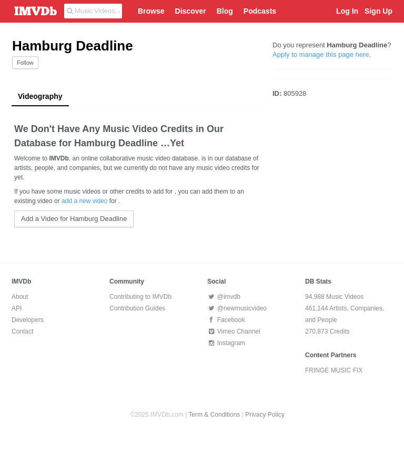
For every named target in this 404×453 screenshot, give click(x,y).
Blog (225, 11)
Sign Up (378, 11)
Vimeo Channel (233, 331)
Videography (40, 96)
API (17, 308)
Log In (347, 11)
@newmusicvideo (237, 308)
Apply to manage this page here (320, 54)
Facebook (226, 320)
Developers (28, 320)
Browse (151, 11)
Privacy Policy (265, 414)
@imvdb (223, 296)
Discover (190, 11)
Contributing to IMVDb (140, 296)
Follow (25, 62)
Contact (22, 331)
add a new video (84, 201)
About (20, 296)
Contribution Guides (137, 308)
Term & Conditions (214, 414)
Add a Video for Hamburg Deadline (74, 219)
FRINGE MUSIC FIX (333, 370)
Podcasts (260, 11)
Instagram (226, 343)
